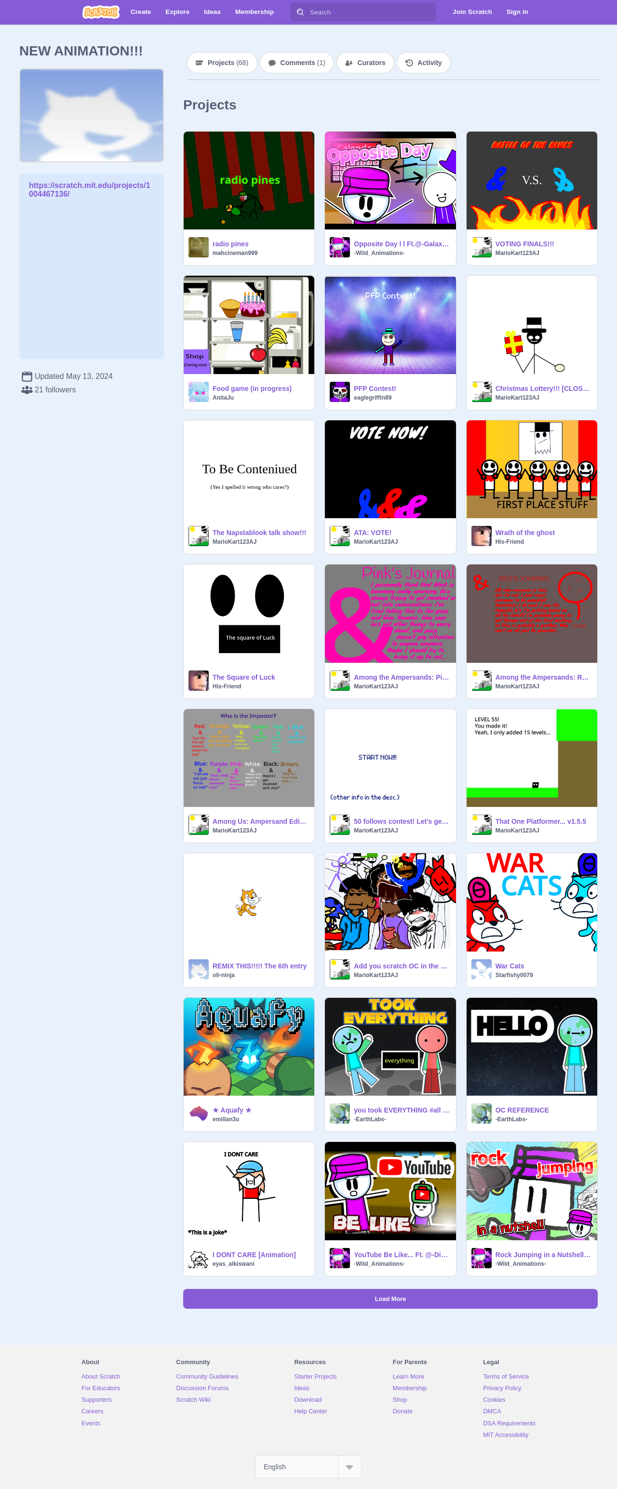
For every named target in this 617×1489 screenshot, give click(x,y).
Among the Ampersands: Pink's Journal (402, 677)
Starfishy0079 (514, 975)
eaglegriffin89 (372, 397)
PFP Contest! (375, 388)
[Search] (300, 12)
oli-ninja (224, 975)
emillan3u (226, 1119)
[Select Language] (308, 1466)
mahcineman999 (235, 253)
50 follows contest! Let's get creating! (402, 821)
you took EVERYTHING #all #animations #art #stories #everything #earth (402, 1110)
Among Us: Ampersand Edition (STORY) (260, 821)
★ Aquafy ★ (232, 1110)
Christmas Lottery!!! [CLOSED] (543, 388)
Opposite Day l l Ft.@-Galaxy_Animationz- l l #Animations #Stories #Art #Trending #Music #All (402, 244)
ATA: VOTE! (372, 533)
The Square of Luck (244, 677)
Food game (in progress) (252, 388)
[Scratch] (101, 12)
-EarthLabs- (370, 1119)
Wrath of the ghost (525, 533)
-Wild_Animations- (379, 253)
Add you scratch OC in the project (402, 966)
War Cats (510, 966)
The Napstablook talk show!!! (259, 533)
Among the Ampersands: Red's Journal (543, 677)
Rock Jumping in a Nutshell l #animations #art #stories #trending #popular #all (543, 1255)
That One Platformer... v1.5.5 (541, 821)
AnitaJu (223, 397)
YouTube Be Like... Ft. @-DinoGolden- (402, 1255)
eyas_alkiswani (234, 1264)
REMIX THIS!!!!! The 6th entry (260, 966)
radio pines (231, 244)
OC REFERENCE (522, 1110)
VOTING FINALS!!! (525, 244)
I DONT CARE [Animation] (254, 1255)
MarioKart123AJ (517, 253)
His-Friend (510, 541)
